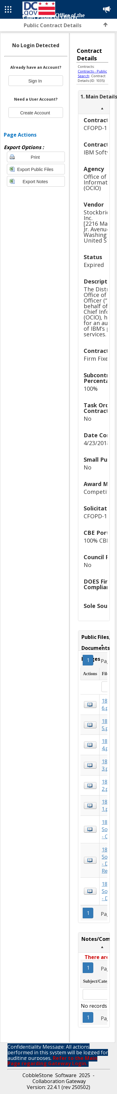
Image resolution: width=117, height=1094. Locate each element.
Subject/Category (99, 981)
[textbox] (96, 994)
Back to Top (105, 25)
